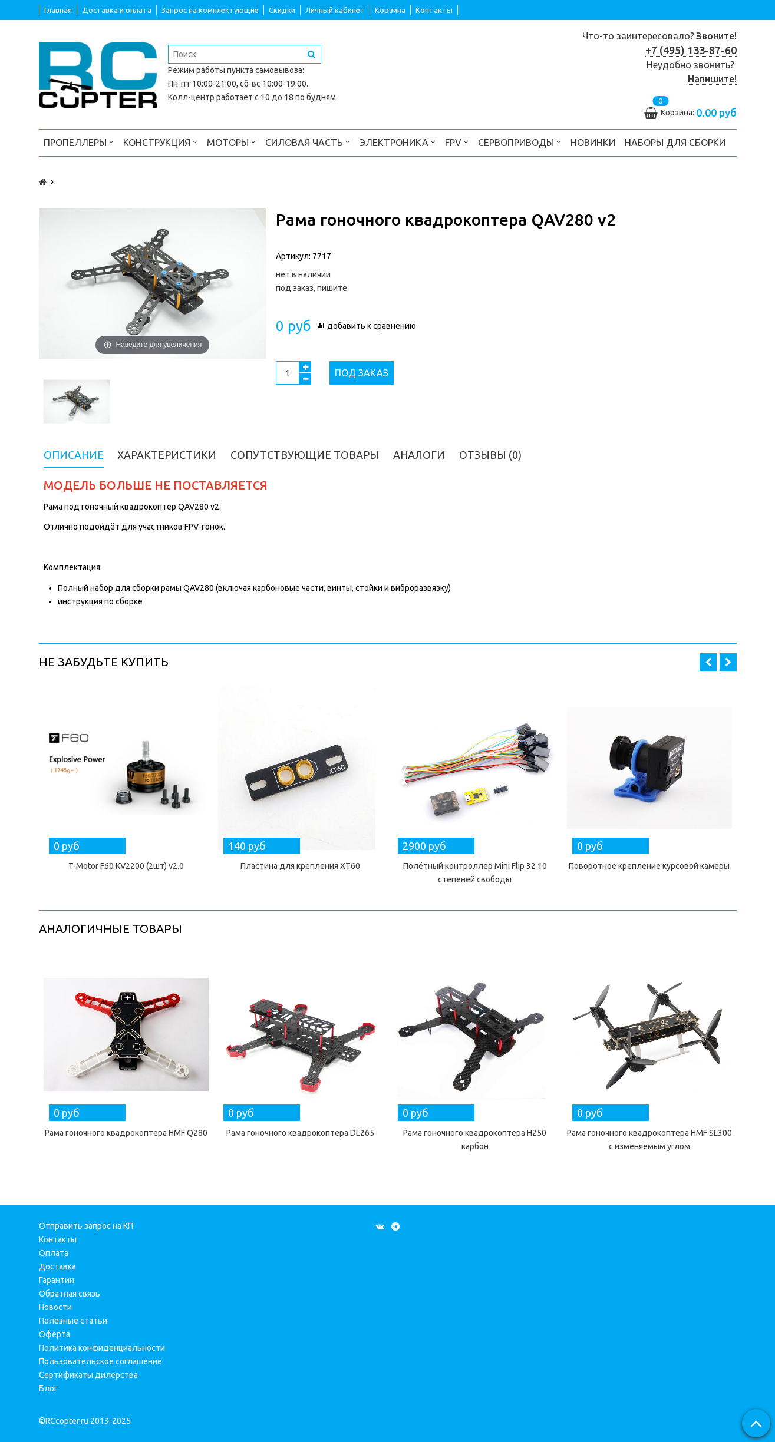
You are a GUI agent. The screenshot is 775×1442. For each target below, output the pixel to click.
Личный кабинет (335, 10)
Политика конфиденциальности (102, 1347)
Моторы (231, 141)
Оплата (53, 1253)
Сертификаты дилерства (88, 1375)
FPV (457, 141)
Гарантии (56, 1280)
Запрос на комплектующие (210, 10)
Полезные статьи (73, 1320)
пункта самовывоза (264, 70)
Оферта (54, 1334)
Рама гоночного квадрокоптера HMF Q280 (126, 1132)
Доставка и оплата (116, 10)
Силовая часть (307, 141)
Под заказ (361, 373)
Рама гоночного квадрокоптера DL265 (300, 1132)
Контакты (434, 10)
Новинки (592, 142)
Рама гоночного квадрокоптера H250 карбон (474, 1139)
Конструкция (160, 141)
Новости (55, 1307)
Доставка (57, 1266)
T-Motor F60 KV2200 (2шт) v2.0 (126, 866)
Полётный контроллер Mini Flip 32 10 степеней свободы (475, 872)
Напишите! (712, 79)
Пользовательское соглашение (100, 1361)
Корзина (390, 10)
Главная (58, 10)
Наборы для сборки (675, 142)
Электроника (398, 141)
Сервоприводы (519, 141)
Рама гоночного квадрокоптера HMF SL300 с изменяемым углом (649, 1139)
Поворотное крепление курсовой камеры (649, 866)
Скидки (282, 10)
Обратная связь (69, 1293)
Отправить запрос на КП (86, 1226)
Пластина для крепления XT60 (300, 866)
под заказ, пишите (311, 288)
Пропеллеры (79, 141)
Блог (48, 1388)
